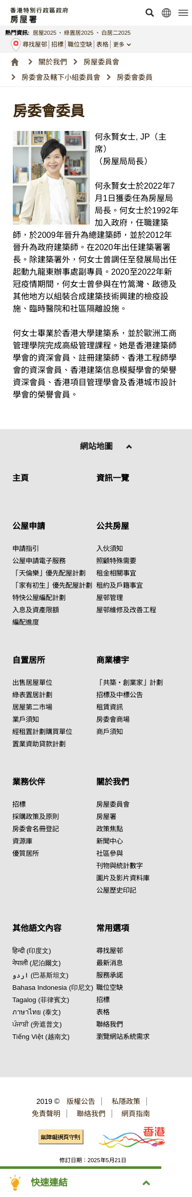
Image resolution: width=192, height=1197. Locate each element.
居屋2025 (44, 33)
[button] (149, 13)
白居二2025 (116, 33)
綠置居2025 (78, 33)
